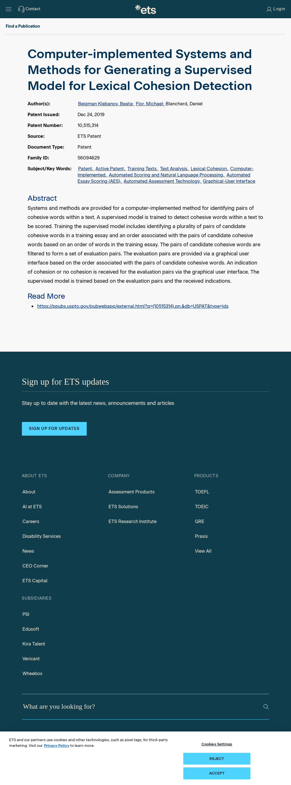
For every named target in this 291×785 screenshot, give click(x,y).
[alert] (145, 178)
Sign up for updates (54, 428)
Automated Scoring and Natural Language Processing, (167, 175)
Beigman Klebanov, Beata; (106, 103)
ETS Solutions (123, 506)
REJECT (216, 759)
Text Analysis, (175, 168)
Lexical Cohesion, (210, 168)
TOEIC (202, 506)
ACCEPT (217, 773)
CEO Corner (35, 566)
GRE (199, 521)
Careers (30, 521)
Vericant (31, 658)
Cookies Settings (216, 744)
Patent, (86, 168)
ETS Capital (34, 580)
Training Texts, (143, 168)
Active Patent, (110, 168)
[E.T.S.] (145, 9)
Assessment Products (132, 492)
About (29, 492)
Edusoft (30, 629)
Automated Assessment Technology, (163, 181)
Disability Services (41, 536)
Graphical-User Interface (229, 181)
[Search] (266, 707)
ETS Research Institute (133, 521)
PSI (25, 614)
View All (203, 551)
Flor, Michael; (150, 103)
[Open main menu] (8, 9)
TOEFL (202, 492)
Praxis (201, 536)
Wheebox (32, 673)
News (28, 551)
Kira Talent (33, 644)
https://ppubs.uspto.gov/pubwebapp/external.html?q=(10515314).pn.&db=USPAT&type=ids (132, 306)
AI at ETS (32, 506)
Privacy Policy (56, 745)
